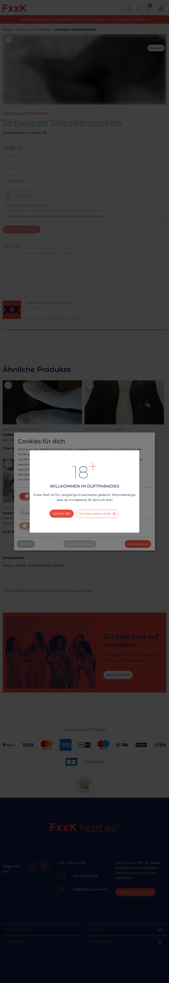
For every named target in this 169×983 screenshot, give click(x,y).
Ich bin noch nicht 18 (97, 514)
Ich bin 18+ (61, 514)
